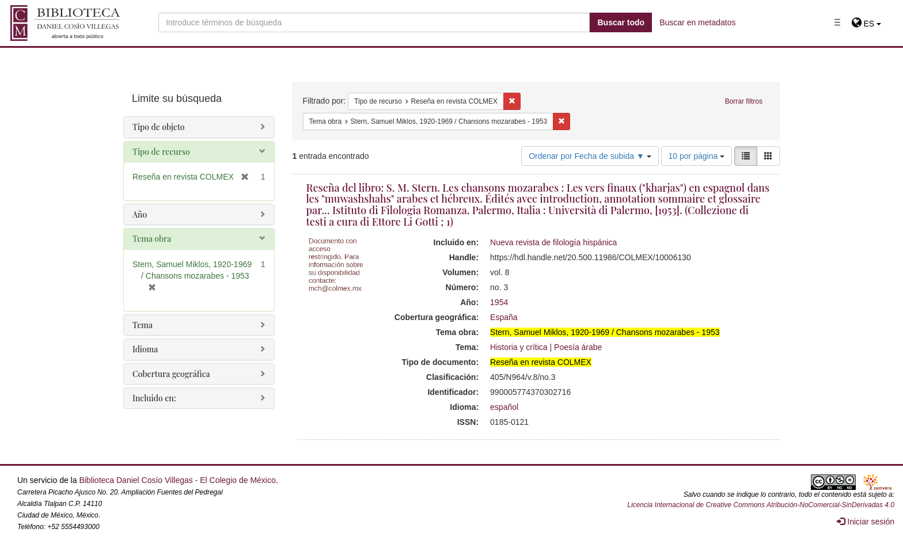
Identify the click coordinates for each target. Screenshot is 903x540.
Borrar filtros (743, 101)
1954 (499, 302)
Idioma (145, 349)
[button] (866, 23)
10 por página (697, 156)
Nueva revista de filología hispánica (553, 242)
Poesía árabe (578, 347)
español (504, 407)
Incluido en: (154, 398)
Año (139, 214)
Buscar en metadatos (697, 22)
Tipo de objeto (158, 126)
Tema (142, 325)
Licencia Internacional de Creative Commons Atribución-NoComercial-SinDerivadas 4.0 (760, 505)
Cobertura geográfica (171, 373)
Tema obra (151, 238)
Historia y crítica (519, 347)
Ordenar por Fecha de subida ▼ (590, 156)
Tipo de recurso (161, 151)
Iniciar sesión (865, 521)
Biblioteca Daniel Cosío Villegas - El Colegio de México (177, 480)
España (503, 317)
